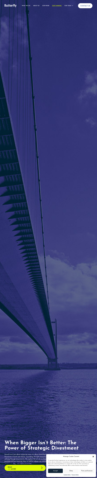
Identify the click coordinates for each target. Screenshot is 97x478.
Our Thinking (57, 5)
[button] (93, 457)
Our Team (67, 5)
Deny (71, 471)
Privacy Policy (75, 474)
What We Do (26, 5)
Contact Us (85, 5)
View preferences (86, 471)
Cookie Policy (67, 474)
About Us (36, 5)
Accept (55, 471)
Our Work (45, 5)
